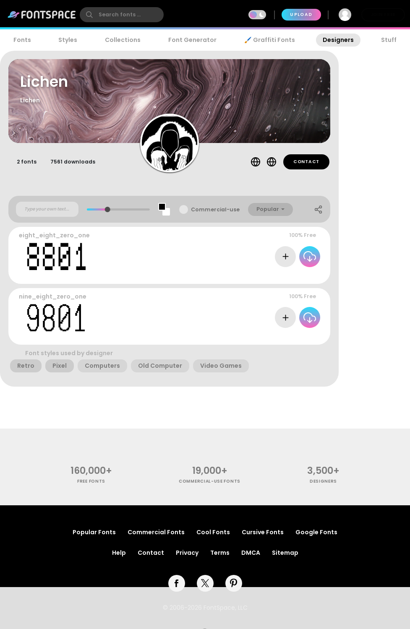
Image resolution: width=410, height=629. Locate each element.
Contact (306, 162)
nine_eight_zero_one (52, 296)
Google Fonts (316, 532)
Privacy (187, 552)
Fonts (22, 40)
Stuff (389, 40)
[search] (122, 14)
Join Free (383, 14)
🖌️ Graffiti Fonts (269, 40)
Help (119, 552)
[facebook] (176, 583)
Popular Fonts (94, 532)
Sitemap (285, 552)
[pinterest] (233, 583)
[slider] (107, 209)
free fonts (91, 481)
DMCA (250, 552)
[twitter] (205, 583)
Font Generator (192, 40)
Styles (67, 40)
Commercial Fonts (156, 532)
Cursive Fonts (263, 532)
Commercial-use (215, 209)
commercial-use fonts (209, 481)
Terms (220, 552)
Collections (123, 40)
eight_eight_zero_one (54, 235)
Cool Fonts (213, 532)
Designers (338, 40)
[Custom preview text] (47, 209)
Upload (301, 14)
